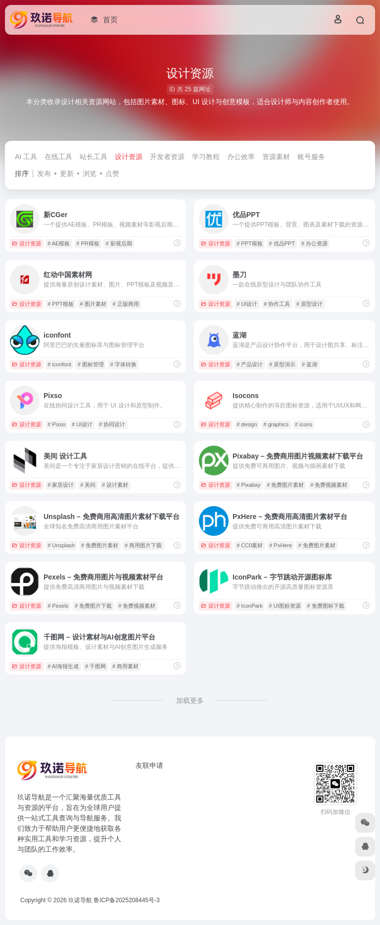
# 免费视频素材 (328, 485)
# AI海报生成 (63, 666)
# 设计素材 (115, 485)
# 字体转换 (123, 364)
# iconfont (59, 364)
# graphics (276, 424)
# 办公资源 (314, 243)
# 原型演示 (282, 364)
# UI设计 (247, 304)
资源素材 (276, 157)
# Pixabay (248, 485)
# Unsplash (61, 545)
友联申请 (149, 765)
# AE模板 (59, 243)
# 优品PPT (282, 243)
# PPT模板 (250, 243)
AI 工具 (26, 157)
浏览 (89, 173)
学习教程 (206, 157)
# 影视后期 (118, 243)
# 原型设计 (309, 304)
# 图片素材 (93, 304)
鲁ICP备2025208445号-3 (126, 900)
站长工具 (93, 157)
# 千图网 (95, 666)
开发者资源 (167, 157)
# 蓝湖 (309, 364)
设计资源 (128, 157)
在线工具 (58, 157)
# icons (303, 424)
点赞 (112, 173)
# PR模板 (87, 243)
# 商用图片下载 (143, 545)
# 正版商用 (126, 304)
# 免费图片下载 (93, 606)
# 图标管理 (91, 364)
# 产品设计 (250, 364)
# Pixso (56, 424)
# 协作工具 (277, 304)
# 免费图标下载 (325, 606)
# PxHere (280, 545)
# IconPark (250, 606)
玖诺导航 (80, 900)
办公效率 (241, 157)
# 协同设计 (112, 424)
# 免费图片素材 (285, 485)
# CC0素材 (250, 545)
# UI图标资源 (285, 606)
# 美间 (87, 485)
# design (247, 424)
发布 (44, 173)
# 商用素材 (125, 666)
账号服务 (311, 157)
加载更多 (190, 700)
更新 (67, 173)
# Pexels (58, 606)
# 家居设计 (61, 485)
